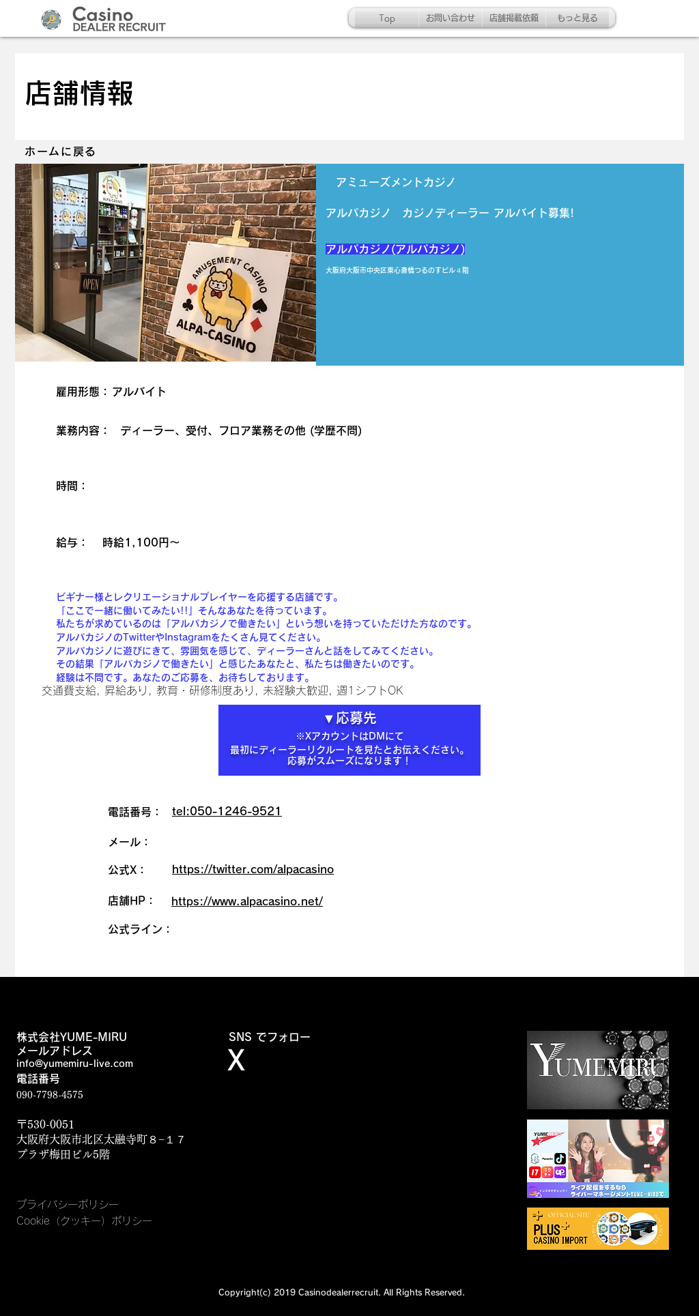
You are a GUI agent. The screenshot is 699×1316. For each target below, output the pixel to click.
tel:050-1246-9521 (227, 811)
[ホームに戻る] (62, 151)
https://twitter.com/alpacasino (253, 869)
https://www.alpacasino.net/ (247, 901)
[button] (165, 263)
